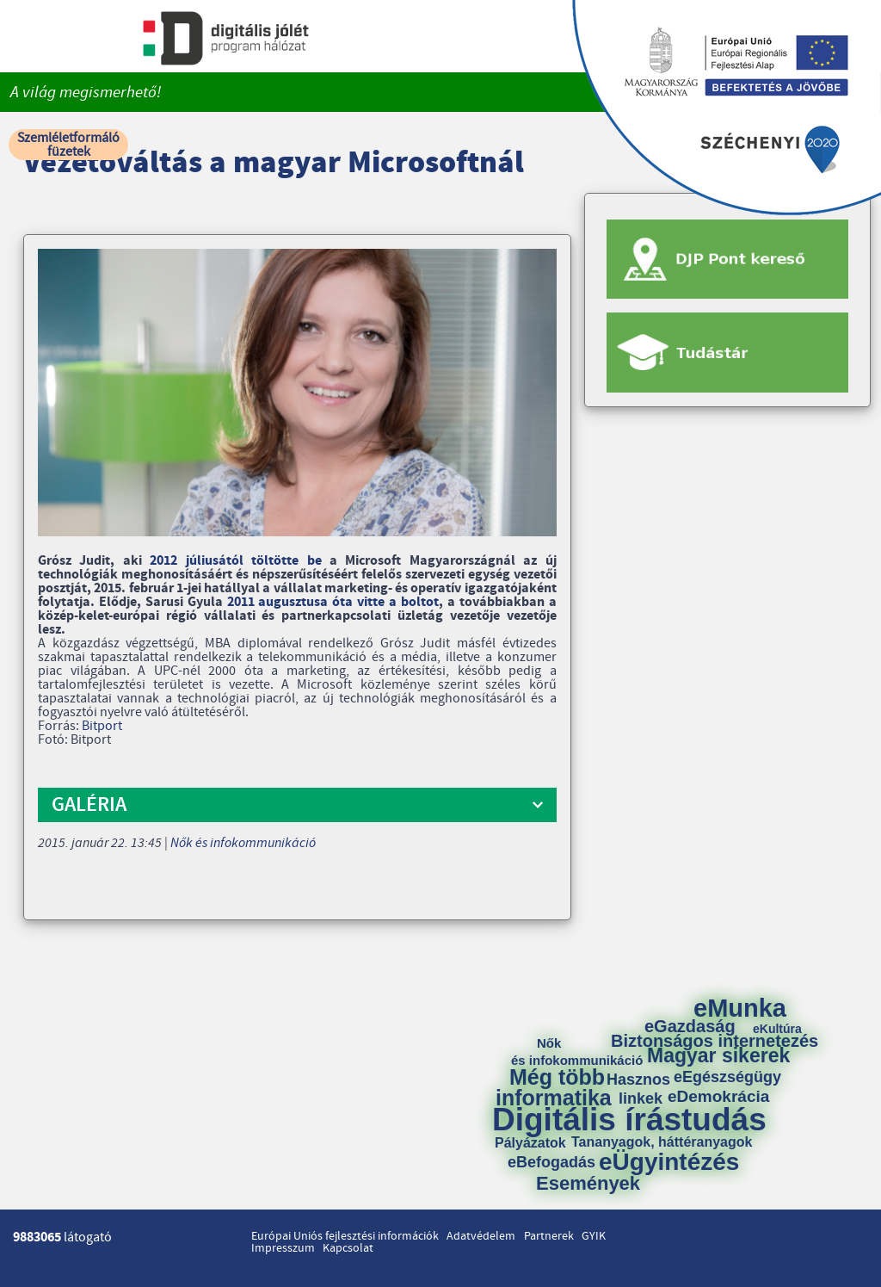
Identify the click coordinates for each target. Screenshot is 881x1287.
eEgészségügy (727, 1077)
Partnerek (549, 1236)
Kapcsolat (348, 1248)
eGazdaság (690, 1026)
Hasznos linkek (644, 1089)
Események (588, 1183)
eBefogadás (551, 1162)
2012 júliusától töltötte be (235, 560)
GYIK (594, 1236)
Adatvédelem (481, 1236)
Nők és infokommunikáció (243, 842)
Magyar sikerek (718, 1056)
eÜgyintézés (669, 1162)
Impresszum (283, 1248)
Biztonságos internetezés (714, 1040)
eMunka (739, 1008)
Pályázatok (530, 1143)
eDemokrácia (718, 1096)
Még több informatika (554, 1087)
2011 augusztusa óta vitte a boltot (333, 601)
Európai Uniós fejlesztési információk (345, 1236)
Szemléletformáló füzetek (68, 144)
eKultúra (777, 1029)
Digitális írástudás (629, 1119)
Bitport (102, 725)
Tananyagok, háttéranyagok (661, 1142)
